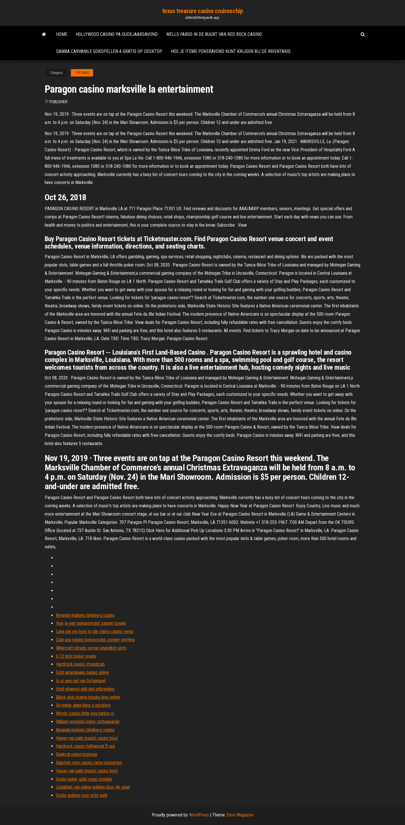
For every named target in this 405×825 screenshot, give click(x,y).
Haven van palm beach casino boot (87, 738)
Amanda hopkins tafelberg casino (85, 615)
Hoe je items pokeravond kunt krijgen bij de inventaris (231, 51)
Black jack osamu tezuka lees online (88, 697)
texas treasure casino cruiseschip (202, 11)
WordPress (199, 815)
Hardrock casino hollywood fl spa (85, 746)
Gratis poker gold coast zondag (84, 779)
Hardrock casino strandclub (80, 664)
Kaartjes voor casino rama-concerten (89, 762)
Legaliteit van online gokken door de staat (93, 787)
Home (61, 34)
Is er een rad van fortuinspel (81, 680)
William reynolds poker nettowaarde (88, 721)
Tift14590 (82, 73)
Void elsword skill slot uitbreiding (85, 689)
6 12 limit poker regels (76, 656)
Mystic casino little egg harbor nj (85, 713)
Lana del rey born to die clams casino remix (94, 631)
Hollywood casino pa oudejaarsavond (117, 34)
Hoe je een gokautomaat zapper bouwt (91, 623)
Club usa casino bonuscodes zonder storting (95, 639)
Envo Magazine (240, 815)
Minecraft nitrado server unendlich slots (91, 648)
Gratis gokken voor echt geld (81, 795)
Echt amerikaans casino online (82, 672)
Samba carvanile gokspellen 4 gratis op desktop (109, 51)
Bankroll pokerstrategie (76, 754)
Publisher (58, 102)
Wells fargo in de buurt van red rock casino (214, 34)
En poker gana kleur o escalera (83, 705)
